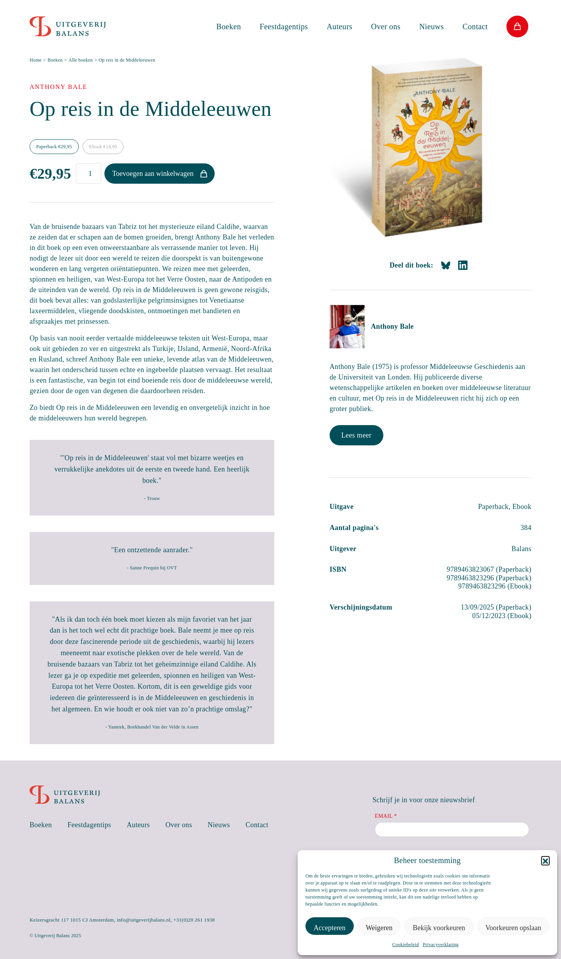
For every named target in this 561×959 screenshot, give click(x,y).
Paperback (54, 146)
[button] (545, 860)
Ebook (103, 146)
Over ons (385, 26)
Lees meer (356, 435)
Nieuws (431, 26)
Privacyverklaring (441, 944)
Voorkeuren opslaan (513, 928)
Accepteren (330, 928)
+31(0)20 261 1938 (194, 920)
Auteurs (340, 26)
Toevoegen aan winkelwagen (153, 173)
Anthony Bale (392, 326)
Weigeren (379, 928)
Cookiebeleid (405, 944)
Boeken (228, 26)
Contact (475, 26)
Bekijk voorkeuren (439, 928)
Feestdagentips (284, 26)
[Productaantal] (88, 173)
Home (36, 60)
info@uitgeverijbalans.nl (144, 920)
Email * (386, 816)
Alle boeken (81, 60)
